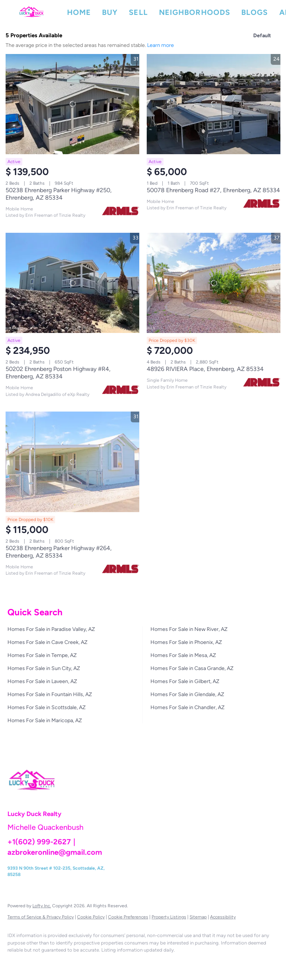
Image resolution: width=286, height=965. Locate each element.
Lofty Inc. (41, 905)
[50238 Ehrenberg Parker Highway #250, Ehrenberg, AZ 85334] (72, 104)
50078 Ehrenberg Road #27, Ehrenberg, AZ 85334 (213, 190)
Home (79, 12)
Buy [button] (110, 12)
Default (262, 35)
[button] (32, 12)
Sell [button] (138, 12)
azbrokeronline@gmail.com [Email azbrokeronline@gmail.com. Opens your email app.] (54, 852)
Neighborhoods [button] (194, 12)
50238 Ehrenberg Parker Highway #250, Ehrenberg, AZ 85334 (59, 194)
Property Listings (169, 917)
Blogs (254, 12)
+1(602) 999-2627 (39, 841)
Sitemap (198, 917)
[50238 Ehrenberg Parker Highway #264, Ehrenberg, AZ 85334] (72, 462)
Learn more (160, 45)
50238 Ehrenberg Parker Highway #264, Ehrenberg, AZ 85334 (59, 552)
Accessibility (223, 917)
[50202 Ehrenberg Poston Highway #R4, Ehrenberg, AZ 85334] (72, 283)
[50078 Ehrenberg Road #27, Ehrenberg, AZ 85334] (213, 104)
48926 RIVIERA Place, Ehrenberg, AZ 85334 (205, 368)
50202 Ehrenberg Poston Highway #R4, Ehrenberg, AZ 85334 (58, 372)
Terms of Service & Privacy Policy (40, 917)
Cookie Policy (91, 917)
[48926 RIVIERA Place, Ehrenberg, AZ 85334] (213, 283)
